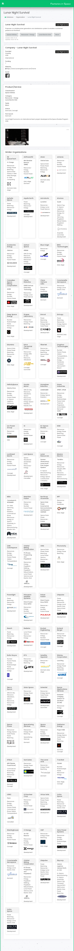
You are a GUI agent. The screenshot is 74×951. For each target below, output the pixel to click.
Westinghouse (12, 830)
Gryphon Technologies (62, 345)
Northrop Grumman (44, 497)
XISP (42, 830)
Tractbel (60, 759)
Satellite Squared (43, 656)
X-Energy (27, 830)
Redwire (27, 628)
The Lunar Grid (44, 760)
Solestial (43, 687)
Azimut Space (26, 246)
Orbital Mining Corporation (29, 547)
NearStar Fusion (27, 497)
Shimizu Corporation (62, 656)
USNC (9, 794)
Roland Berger (60, 629)
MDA (9, 496)
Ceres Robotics (27, 281)
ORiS (42, 546)
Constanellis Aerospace (62, 281)
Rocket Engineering (45, 629)
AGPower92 (28, 157)
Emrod (43, 314)
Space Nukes (43, 725)
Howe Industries (61, 385)
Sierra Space (9, 688)
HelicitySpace (12, 384)
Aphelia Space (10, 199)
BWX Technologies (62, 246)
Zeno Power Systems (61, 831)
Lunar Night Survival (16, 12)
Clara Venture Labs (43, 282)
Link (68, 129)
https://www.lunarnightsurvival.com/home (20, 68)
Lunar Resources (44, 455)
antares (60, 157)
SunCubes (28, 759)
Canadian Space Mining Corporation (12, 282)
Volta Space (59, 795)
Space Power (9, 725)
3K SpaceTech (11, 158)
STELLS (9, 759)
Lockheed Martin (11, 455)
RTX (25, 655)
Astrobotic (44, 198)
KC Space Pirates (44, 427)
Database (9, 17)
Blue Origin (44, 245)
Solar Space (28, 687)
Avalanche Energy (11, 246)
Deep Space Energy (12, 315)
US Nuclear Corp (28, 795)
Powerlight (11, 594)
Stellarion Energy (61, 725)
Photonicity (61, 546)
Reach (9, 628)
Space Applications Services (62, 689)
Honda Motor (26, 385)
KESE (58, 426)
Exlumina (10, 344)
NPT (58, 496)
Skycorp (60, 860)
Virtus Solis (44, 794)
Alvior (42, 157)
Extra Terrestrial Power (28, 346)
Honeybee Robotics (44, 385)
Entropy (60, 314)
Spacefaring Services (29, 725)
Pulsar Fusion (43, 595)
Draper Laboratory (28, 315)
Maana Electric (60, 455)
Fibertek (43, 344)
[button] (3, 3)
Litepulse (60, 594)
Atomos (60, 198)
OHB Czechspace (12, 546)
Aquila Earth (28, 198)
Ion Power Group (11, 427)
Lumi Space (28, 454)
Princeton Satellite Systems (27, 596)
